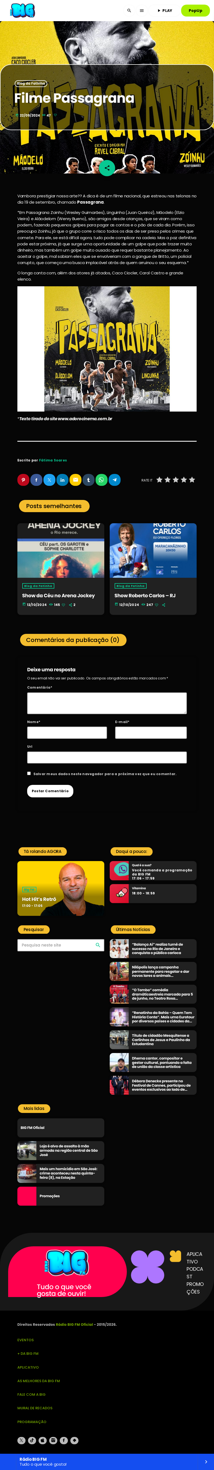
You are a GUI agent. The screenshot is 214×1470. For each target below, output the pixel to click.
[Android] (74, 1441)
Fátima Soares (53, 460)
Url (30, 746)
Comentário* (39, 687)
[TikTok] (32, 1441)
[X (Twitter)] (21, 1441)
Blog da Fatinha (31, 83)
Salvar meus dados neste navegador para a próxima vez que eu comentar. (105, 774)
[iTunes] (43, 1441)
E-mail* (122, 722)
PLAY (164, 10)
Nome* (33, 722)
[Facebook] (64, 1441)
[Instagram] (53, 1441)
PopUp (195, 10)
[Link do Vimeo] (23, 10)
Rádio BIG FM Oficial (74, 1324)
